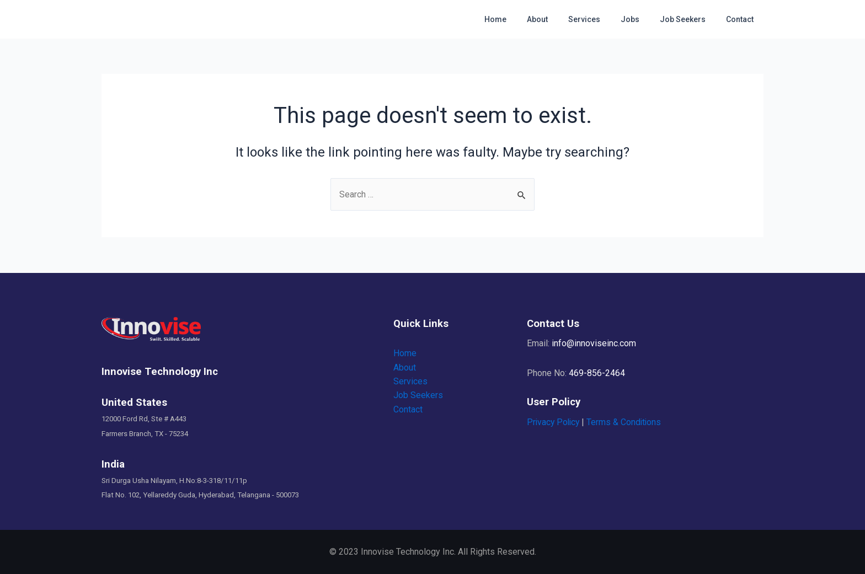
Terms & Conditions (627, 422)
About (559, 19)
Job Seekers (690, 19)
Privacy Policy (554, 422)
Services (601, 19)
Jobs (642, 19)
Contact (742, 19)
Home (522, 19)
